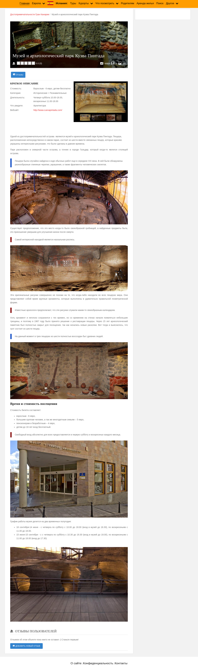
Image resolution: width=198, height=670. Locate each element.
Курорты (84, 3)
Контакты (121, 663)
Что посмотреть (104, 3)
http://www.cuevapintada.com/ (47, 110)
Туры (73, 3)
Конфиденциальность (98, 663)
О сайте (76, 663)
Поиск (160, 3)
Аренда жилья (145, 3)
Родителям (127, 3)
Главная (25, 3)
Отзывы (18, 74)
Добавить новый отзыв (26, 646)
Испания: (62, 3)
